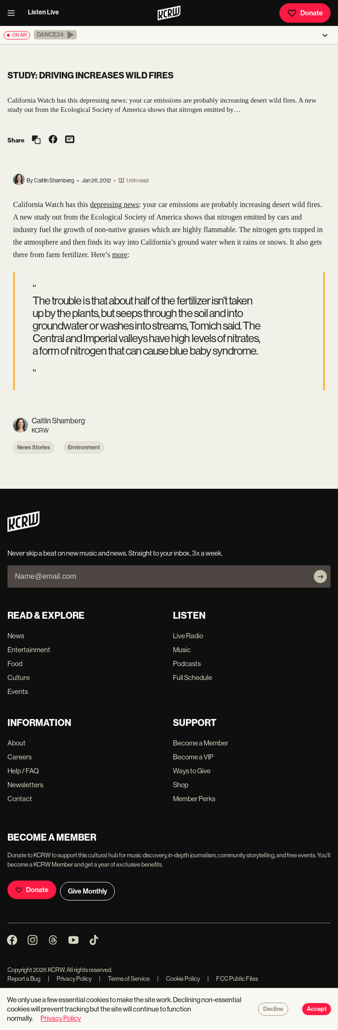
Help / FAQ (23, 771)
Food (14, 663)
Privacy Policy (70, 978)
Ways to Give (192, 771)
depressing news (114, 204)
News (15, 636)
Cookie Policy (178, 978)
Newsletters (25, 785)
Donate (305, 13)
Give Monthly (87, 891)
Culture (18, 677)
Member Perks (194, 799)
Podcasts (187, 663)
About (16, 743)
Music (182, 650)
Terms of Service (124, 978)
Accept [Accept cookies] (316, 1009)
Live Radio (188, 636)
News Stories (33, 447)
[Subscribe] (320, 576)
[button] (55, 34)
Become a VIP (193, 757)
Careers (19, 757)
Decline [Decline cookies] (273, 1009)
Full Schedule (192, 677)
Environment (84, 447)
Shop (180, 785)
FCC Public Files (232, 978)
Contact (19, 799)
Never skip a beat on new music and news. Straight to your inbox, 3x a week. (115, 553)
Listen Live (43, 12)
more (119, 255)
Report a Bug (23, 978)
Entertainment (28, 650)
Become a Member (200, 743)
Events (17, 691)
